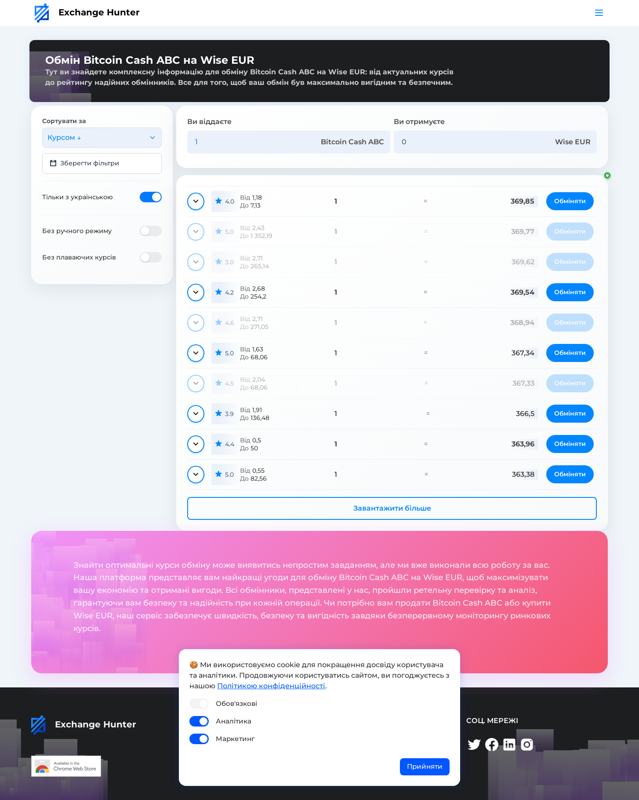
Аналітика (233, 721)
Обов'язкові (236, 703)
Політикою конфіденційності (271, 686)
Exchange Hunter (87, 12)
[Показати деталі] (195, 201)
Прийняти (425, 766)
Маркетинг (235, 738)
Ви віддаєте (209, 121)
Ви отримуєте (419, 121)
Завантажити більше (392, 508)
